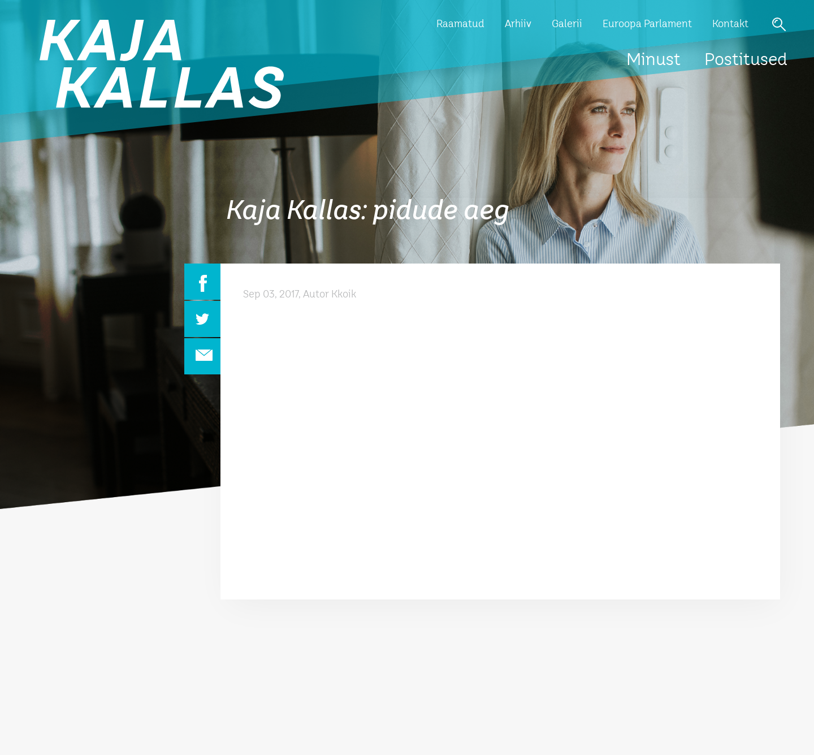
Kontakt (730, 24)
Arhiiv (518, 24)
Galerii (567, 24)
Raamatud (460, 24)
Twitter (202, 319)
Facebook (202, 282)
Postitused (745, 60)
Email (202, 356)
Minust (653, 60)
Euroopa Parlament (647, 24)
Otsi (779, 24)
